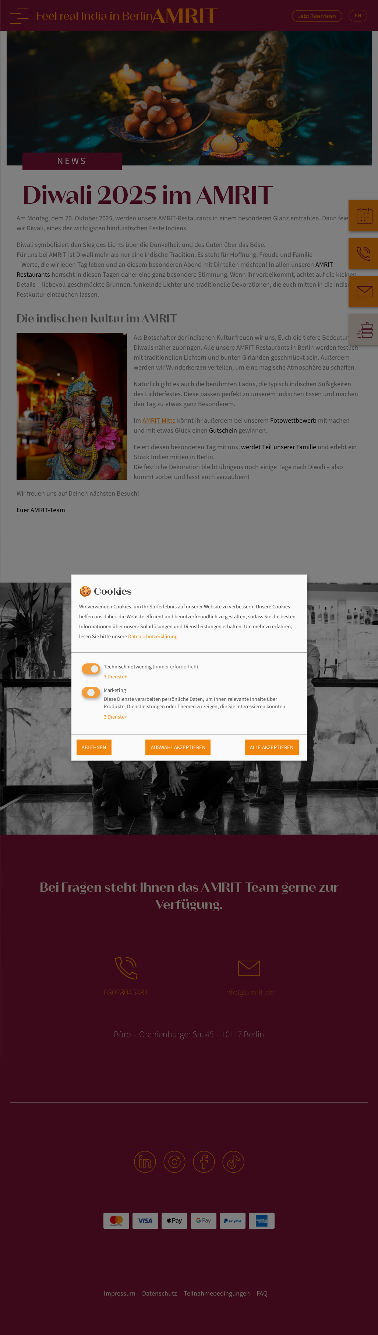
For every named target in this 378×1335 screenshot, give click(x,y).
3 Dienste (115, 677)
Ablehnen (94, 747)
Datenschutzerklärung (152, 637)
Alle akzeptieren (271, 747)
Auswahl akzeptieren (178, 747)
